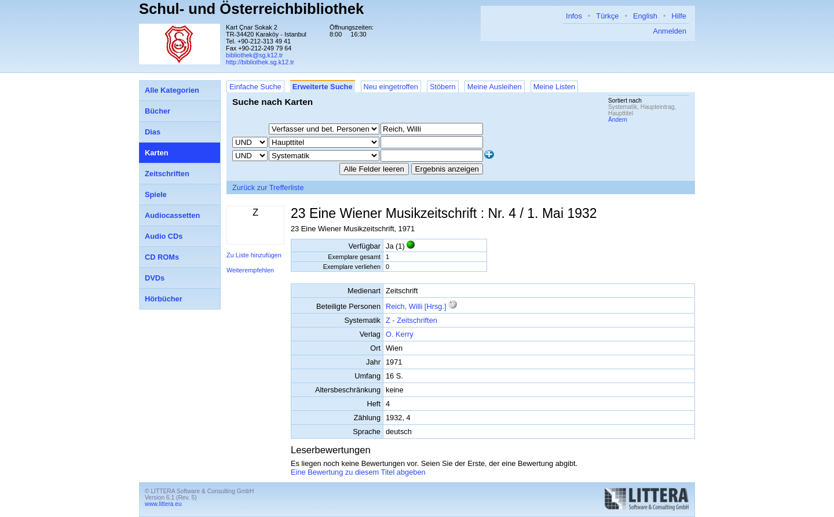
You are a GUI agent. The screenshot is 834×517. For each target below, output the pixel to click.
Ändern (617, 119)
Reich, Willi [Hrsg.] (416, 306)
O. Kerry (400, 334)
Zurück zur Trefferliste (268, 187)
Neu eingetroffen (391, 86)
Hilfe (678, 16)
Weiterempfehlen (250, 270)
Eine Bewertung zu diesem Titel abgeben (358, 472)
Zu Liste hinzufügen (253, 255)
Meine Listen (554, 86)
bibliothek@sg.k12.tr (254, 55)
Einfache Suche (255, 86)
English (645, 16)
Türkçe (607, 16)
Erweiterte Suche (322, 86)
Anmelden (669, 31)
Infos (574, 16)
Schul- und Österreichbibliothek (251, 9)
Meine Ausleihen (494, 86)
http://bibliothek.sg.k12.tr (260, 62)
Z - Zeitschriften (411, 320)
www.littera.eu (163, 504)
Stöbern (443, 86)
